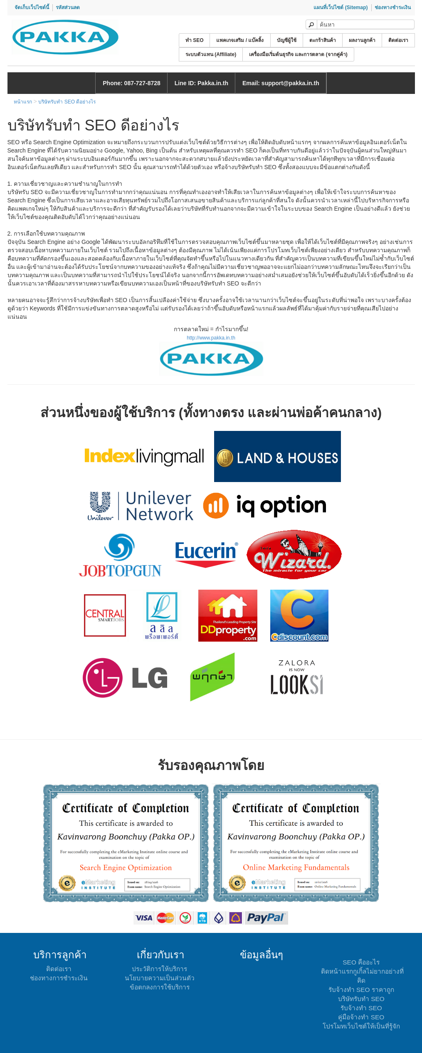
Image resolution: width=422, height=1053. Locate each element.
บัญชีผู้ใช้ (286, 40)
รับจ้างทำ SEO (361, 1007)
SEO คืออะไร (361, 962)
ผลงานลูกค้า (362, 40)
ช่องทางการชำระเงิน (59, 978)
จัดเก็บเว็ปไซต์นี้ (32, 7)
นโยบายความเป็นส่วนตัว (160, 978)
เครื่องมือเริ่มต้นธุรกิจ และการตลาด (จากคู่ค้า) (298, 54)
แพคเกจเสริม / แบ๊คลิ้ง (240, 40)
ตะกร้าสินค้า (322, 40)
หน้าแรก (23, 102)
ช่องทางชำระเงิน (393, 7)
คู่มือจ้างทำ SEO (361, 1017)
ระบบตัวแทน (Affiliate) (210, 54)
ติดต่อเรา (398, 40)
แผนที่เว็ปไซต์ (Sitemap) (340, 7)
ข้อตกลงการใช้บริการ (160, 987)
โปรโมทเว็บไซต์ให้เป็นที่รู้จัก (361, 1026)
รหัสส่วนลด (68, 7)
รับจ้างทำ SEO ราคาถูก (361, 989)
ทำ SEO (194, 40)
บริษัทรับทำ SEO (361, 998)
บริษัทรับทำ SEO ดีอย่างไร (67, 102)
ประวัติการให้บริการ (159, 968)
